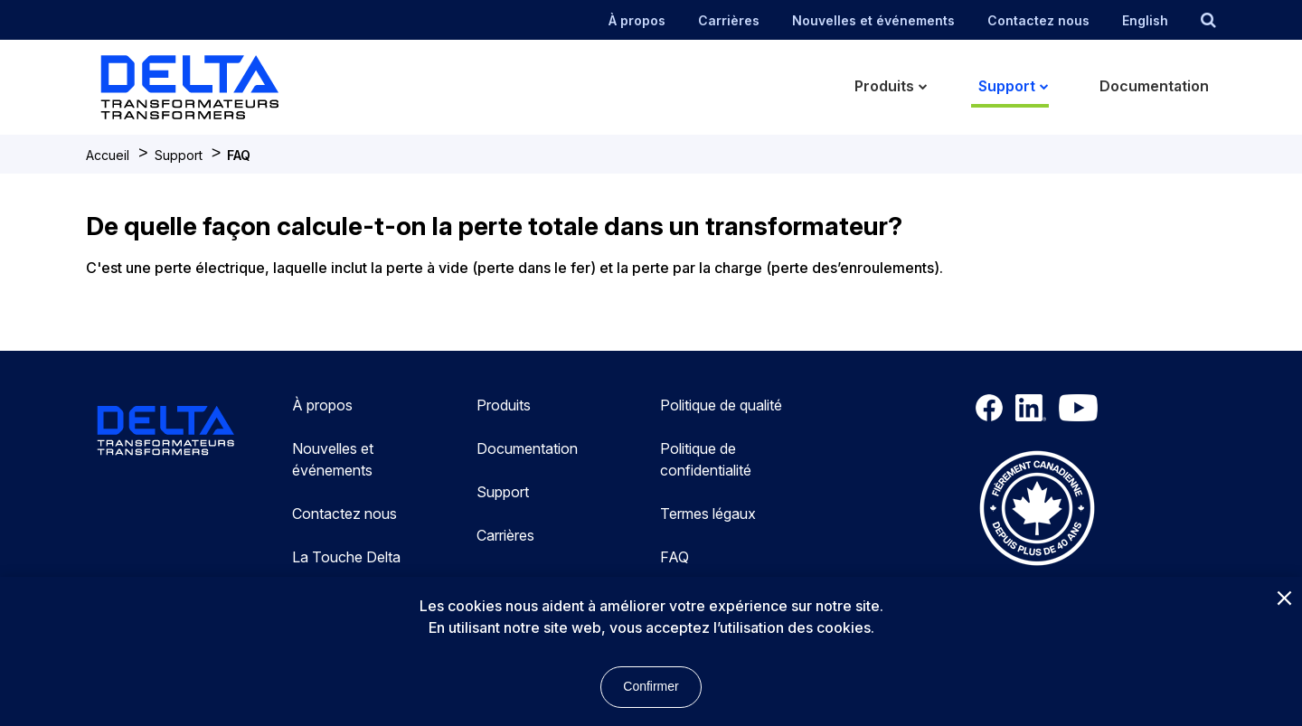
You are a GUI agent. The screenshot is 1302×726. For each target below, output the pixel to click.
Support (179, 155)
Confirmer (650, 686)
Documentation (527, 448)
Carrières (729, 20)
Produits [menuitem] (884, 86)
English (1145, 20)
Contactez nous (1038, 20)
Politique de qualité (721, 405)
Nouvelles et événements (873, 20)
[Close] (1284, 599)
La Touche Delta (346, 557)
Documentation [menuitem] (1154, 86)
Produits (503, 405)
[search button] (1208, 20)
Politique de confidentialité (705, 459)
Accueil (107, 155)
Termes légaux (708, 513)
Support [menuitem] (1006, 86)
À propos (637, 20)
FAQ (238, 155)
